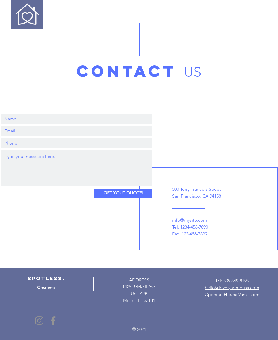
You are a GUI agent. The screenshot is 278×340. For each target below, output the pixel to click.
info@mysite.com (189, 220)
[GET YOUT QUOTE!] (123, 193)
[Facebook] (53, 320)
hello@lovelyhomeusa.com (232, 287)
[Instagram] (39, 320)
